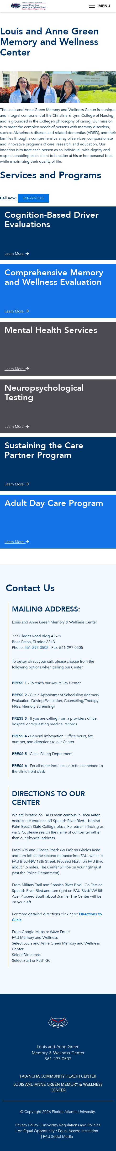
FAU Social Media (58, 1136)
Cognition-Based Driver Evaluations (52, 219)
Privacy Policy (26, 1125)
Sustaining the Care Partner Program (44, 450)
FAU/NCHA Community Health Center (58, 1076)
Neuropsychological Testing (44, 392)
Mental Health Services (51, 330)
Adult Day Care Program (54, 503)
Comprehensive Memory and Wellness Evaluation (54, 277)
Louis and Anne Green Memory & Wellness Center (58, 1087)
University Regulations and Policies (71, 1125)
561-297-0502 (33, 198)
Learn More (17, 253)
